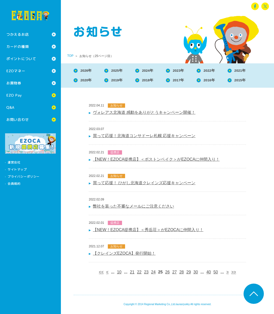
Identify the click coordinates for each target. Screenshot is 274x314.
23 (146, 273)
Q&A (10, 107)
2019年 (121, 81)
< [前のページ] (107, 273)
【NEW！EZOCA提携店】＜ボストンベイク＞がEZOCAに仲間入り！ (156, 161)
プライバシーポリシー (24, 176)
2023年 (188, 71)
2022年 (221, 71)
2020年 (87, 81)
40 (208, 273)
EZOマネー (15, 70)
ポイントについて (21, 58)
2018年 (154, 81)
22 (139, 273)
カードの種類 (17, 46)
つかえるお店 (17, 34)
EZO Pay (14, 95)
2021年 (254, 71)
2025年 (121, 71)
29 (188, 273)
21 (132, 273)
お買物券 (13, 83)
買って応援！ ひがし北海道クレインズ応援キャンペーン (144, 184)
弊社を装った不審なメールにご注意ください (133, 208)
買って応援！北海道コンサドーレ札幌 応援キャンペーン (144, 137)
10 (119, 273)
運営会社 (14, 162)
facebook (255, 6)
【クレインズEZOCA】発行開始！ (124, 255)
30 (195, 273)
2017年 (188, 81)
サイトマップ (17, 169)
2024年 (154, 71)
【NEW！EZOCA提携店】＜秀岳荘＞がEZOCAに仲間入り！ (148, 231)
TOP (70, 56)
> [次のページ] (227, 273)
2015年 (254, 81)
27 (174, 273)
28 (181, 273)
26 (167, 273)
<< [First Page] (101, 273)
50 (215, 273)
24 (153, 273)
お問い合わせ (17, 119)
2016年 (221, 81)
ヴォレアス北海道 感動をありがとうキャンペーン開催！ (144, 114)
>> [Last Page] (233, 273)
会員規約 (14, 183)
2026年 (87, 71)
